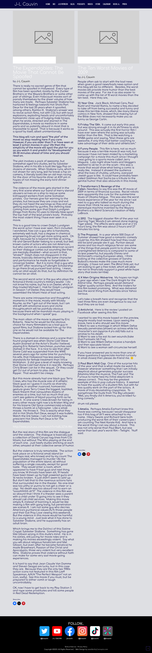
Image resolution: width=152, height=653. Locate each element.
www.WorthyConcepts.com (98, 649)
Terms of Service (70, 647)
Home (48, 4)
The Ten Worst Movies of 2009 (105, 70)
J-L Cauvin (23, 81)
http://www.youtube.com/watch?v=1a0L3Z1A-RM (42, 426)
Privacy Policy (82, 647)
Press (124, 4)
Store (97, 4)
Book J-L (116, 4)
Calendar (106, 4)
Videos (90, 4)
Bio (54, 4)
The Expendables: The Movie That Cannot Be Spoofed (38, 72)
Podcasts (81, 4)
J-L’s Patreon (63, 4)
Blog (72, 4)
